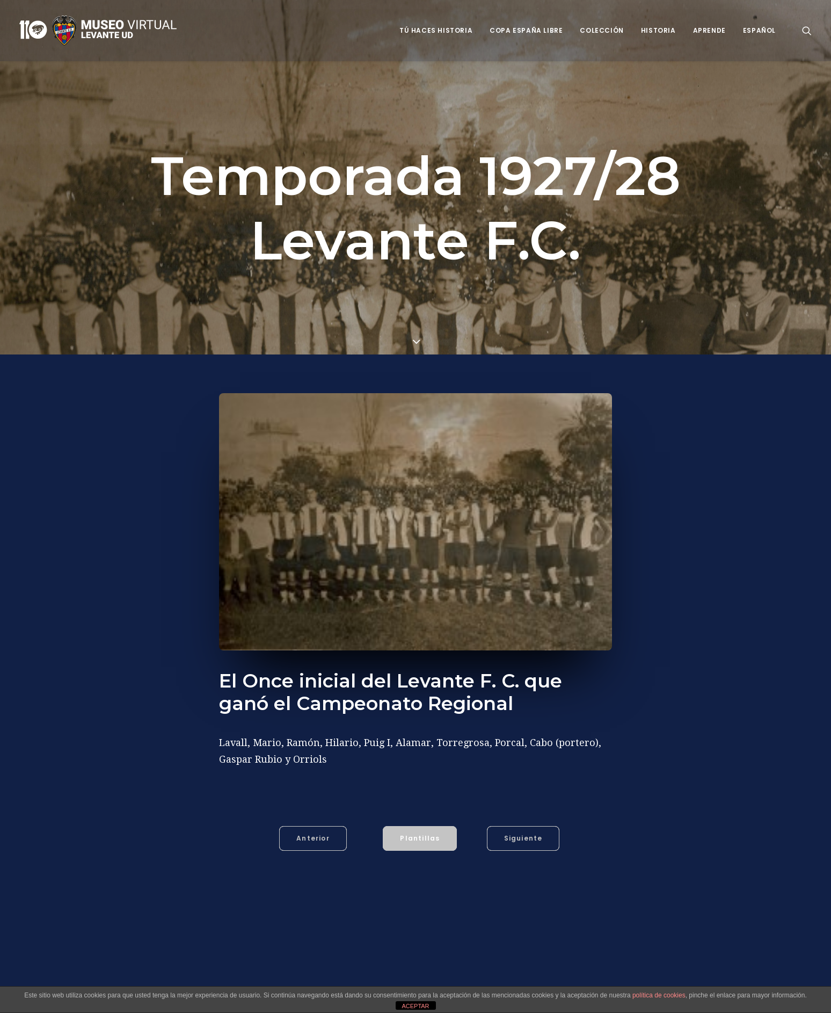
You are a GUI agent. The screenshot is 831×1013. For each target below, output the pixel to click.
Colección (601, 30)
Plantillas (420, 838)
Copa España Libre (526, 30)
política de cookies (659, 995)
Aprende (709, 30)
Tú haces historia (435, 30)
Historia (658, 30)
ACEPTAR (415, 1006)
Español (759, 30)
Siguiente (523, 838)
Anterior (313, 838)
